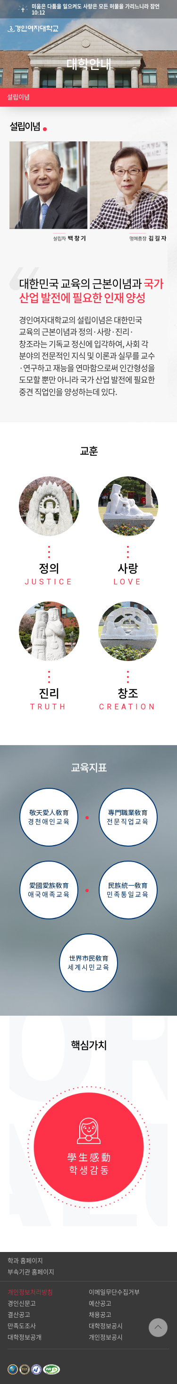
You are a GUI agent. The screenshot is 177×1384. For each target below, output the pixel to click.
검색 (148, 28)
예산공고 (100, 1303)
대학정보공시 (106, 1326)
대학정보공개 (25, 1337)
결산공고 (19, 1315)
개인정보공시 (106, 1337)
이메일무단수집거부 (114, 1292)
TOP (158, 1327)
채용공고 (100, 1315)
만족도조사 (22, 1326)
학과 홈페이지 (25, 1261)
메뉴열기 (167, 29)
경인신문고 (22, 1303)
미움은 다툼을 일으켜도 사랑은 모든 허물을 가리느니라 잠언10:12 (96, 9)
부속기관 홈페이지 (31, 1272)
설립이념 (18, 97)
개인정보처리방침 (30, 1292)
